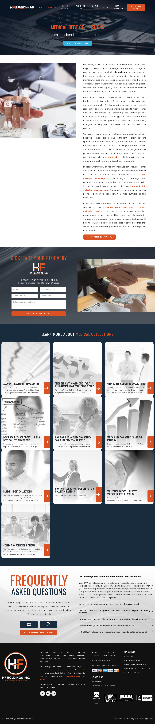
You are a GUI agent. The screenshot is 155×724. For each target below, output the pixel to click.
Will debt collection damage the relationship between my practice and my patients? (114, 611)
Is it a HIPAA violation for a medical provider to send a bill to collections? (113, 632)
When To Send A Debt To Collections (126, 383)
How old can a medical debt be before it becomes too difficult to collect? (114, 619)
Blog (105, 7)
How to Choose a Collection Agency (138, 668)
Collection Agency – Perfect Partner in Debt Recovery (122, 493)
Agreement (128, 656)
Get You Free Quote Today (99, 237)
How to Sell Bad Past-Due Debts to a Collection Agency (74, 490)
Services (52, 7)
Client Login (95, 7)
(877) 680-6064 (107, 660)
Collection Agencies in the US (19, 545)
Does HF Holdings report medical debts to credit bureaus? (106, 625)
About (40, 7)
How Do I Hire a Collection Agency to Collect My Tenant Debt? (73, 439)
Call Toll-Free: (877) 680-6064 (38, 632)
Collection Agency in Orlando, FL (104, 686)
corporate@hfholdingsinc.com (105, 665)
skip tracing (113, 157)
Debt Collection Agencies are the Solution (124, 439)
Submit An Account (80, 7)
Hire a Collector (118, 7)
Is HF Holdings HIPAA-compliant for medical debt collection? (110, 576)
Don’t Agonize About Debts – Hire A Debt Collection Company (21, 439)
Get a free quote (136, 7)
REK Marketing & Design (145, 719)
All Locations (97, 682)
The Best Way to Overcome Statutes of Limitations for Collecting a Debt (74, 385)
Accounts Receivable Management (21, 383)
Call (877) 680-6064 (77, 43)
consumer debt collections (118, 207)
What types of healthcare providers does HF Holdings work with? (109, 604)
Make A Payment (65, 7)
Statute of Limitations (132, 660)
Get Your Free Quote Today (39, 314)
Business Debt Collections (17, 491)
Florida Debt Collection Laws (135, 664)
